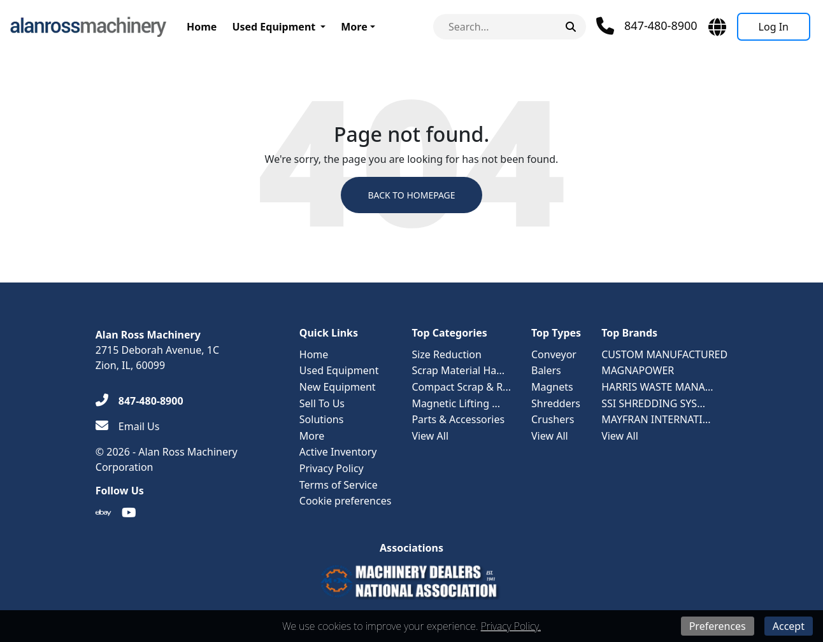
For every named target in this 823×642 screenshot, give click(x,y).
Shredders (555, 403)
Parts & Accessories (458, 419)
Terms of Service (338, 485)
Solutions (321, 419)
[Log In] (773, 27)
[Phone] (647, 26)
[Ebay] (103, 512)
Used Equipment (273, 27)
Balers (546, 370)
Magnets (552, 387)
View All (430, 436)
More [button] (354, 27)
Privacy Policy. (511, 626)
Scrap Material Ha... (458, 370)
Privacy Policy (331, 468)
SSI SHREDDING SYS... (653, 403)
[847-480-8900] (139, 401)
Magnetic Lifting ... (456, 403)
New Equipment (337, 387)
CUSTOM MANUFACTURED (664, 354)
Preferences (717, 626)
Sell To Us (322, 403)
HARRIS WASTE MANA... (657, 387)
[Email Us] (128, 426)
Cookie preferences (345, 501)
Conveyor (553, 354)
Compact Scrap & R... (461, 387)
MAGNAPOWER (637, 370)
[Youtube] (129, 512)
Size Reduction (446, 354)
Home (202, 27)
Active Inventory (338, 452)
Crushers (552, 419)
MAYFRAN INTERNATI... (655, 419)
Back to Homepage (411, 195)
